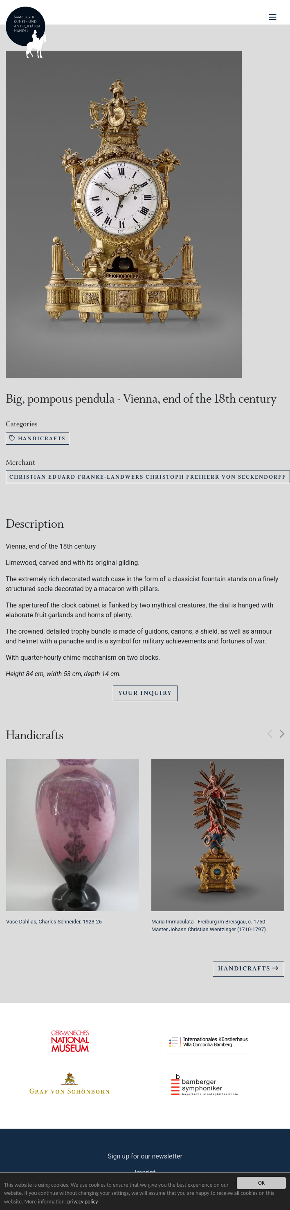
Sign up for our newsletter (145, 1156)
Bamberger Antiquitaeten (26, 32)
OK (261, 1182)
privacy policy (82, 1201)
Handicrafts (37, 438)
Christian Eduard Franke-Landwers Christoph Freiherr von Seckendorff (147, 476)
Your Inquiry (145, 693)
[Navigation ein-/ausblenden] (272, 17)
